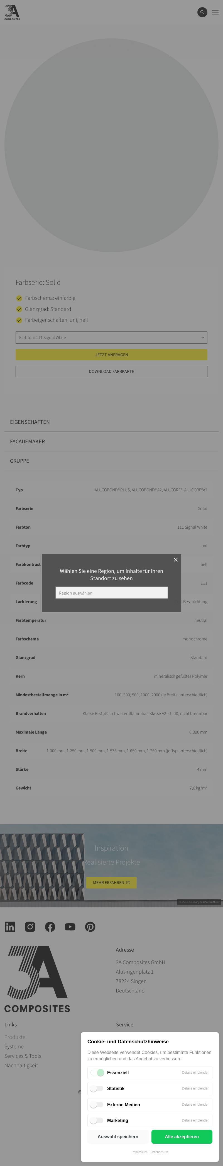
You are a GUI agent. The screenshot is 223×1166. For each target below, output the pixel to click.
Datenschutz (159, 1152)
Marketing (117, 1120)
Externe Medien (123, 1104)
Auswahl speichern (118, 1136)
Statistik (115, 1088)
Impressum (140, 1152)
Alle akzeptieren (182, 1136)
